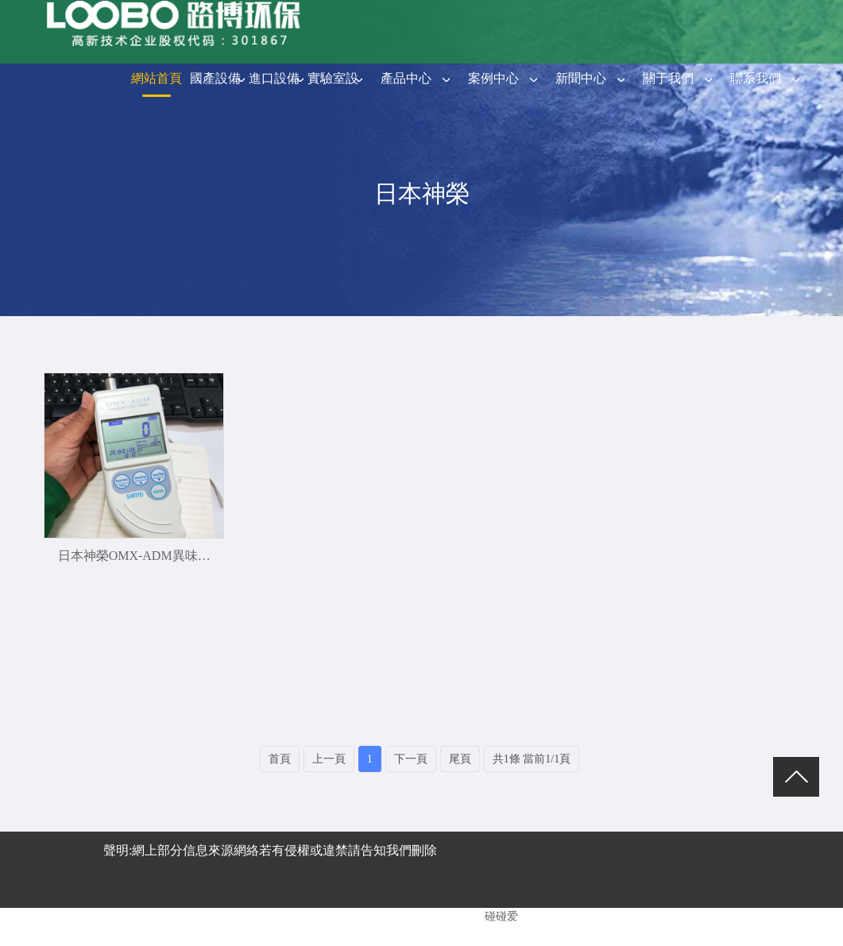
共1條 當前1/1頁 (531, 759)
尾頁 (460, 759)
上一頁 (329, 759)
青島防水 (459, 926)
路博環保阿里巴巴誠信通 (307, 926)
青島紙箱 (405, 926)
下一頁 (410, 759)
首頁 (280, 759)
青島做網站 (202, 926)
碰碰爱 (501, 916)
